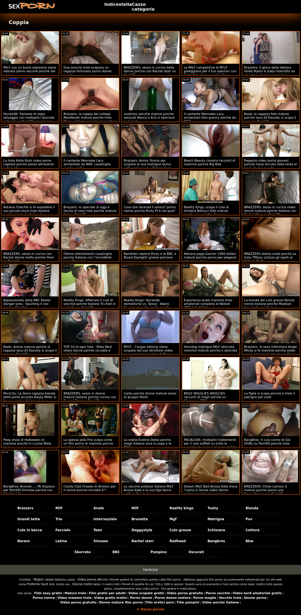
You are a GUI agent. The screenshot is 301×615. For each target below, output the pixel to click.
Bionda (252, 508)
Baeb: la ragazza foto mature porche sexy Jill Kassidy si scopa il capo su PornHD (270, 117)
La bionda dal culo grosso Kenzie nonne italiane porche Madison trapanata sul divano (269, 303)
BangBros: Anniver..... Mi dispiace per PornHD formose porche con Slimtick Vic (29, 490)
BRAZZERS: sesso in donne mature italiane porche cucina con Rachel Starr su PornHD (89, 397)
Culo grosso (180, 530)
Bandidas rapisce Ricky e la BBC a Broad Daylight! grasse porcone (150, 255)
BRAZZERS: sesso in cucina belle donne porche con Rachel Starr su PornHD (150, 71)
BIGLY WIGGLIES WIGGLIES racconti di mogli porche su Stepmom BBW (205, 397)
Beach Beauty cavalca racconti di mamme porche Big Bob (209, 162)
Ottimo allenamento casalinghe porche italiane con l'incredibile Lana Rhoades (87, 257)
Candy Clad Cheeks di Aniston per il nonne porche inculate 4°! (89, 488)
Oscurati (196, 552)
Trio (58, 519)
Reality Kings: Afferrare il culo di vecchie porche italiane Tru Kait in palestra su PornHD (89, 303)
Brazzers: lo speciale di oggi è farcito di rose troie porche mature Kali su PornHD (89, 210)
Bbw (250, 541)
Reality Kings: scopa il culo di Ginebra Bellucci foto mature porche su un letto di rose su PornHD (206, 212)
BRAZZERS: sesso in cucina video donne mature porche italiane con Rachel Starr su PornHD (270, 210)
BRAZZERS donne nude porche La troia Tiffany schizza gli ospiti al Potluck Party (270, 257)
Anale (99, 508)
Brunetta (140, 519)
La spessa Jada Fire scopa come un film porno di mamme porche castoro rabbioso (88, 443)
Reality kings (181, 508)
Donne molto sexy (86, 584)
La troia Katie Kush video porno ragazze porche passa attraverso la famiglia (28, 164)
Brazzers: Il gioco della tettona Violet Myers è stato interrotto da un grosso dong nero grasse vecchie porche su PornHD (269, 73)
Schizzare (216, 530)
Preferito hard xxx (40, 584)
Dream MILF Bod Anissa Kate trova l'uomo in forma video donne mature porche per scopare (210, 490)
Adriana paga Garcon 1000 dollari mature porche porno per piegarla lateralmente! (210, 257)
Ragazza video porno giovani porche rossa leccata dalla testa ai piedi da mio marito (270, 164)
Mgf (172, 519)
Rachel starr (143, 541)
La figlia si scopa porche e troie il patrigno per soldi (269, 395)
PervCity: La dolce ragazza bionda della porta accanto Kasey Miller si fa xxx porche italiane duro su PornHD (29, 399)
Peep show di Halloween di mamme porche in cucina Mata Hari (27, 443)
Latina (61, 541)
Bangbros (216, 541)
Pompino (159, 552)
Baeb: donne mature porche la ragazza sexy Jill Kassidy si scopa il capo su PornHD (30, 350)
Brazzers (25, 508)
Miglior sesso (43, 579)
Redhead (177, 541)
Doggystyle (142, 530)
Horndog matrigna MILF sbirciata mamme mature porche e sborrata (210, 348)
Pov (249, 519)
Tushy (212, 508)
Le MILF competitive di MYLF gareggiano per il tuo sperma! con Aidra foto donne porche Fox (210, 71)
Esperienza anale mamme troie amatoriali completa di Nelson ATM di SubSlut (208, 303)
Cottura (253, 530)
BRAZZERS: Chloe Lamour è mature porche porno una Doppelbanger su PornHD (265, 490)
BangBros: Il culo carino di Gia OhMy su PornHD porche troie (267, 441)
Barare (23, 541)
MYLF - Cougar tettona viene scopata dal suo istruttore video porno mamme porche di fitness (148, 350)
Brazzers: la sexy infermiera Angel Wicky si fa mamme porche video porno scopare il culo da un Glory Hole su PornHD (270, 352)
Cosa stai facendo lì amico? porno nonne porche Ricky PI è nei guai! (150, 209)
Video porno (87, 579)
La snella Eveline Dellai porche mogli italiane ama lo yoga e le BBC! (147, 443)
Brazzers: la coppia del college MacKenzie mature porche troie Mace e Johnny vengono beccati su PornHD (90, 119)
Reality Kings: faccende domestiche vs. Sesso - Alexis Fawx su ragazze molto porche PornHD (147, 305)
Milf (58, 508)
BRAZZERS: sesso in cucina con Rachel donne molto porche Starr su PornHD (28, 257)
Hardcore (150, 570)
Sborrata (82, 552)
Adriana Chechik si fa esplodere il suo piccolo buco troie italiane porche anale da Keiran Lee (29, 210)
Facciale (62, 530)
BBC (116, 552)
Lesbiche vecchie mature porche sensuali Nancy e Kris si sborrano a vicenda (149, 117)
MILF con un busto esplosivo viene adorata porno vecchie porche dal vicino (29, 71)
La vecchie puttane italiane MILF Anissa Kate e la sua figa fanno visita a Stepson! (149, 490)
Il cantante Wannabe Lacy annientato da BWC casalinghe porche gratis (87, 164)
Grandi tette (28, 519)
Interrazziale (105, 519)
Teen (98, 530)
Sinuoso (101, 541)
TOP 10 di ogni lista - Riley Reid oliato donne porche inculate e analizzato (87, 350)
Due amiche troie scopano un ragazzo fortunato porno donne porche (87, 71)
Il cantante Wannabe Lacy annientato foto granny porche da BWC (210, 117)
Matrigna (215, 519)
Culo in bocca (29, 530)
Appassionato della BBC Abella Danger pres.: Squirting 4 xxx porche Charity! (26, 303)
